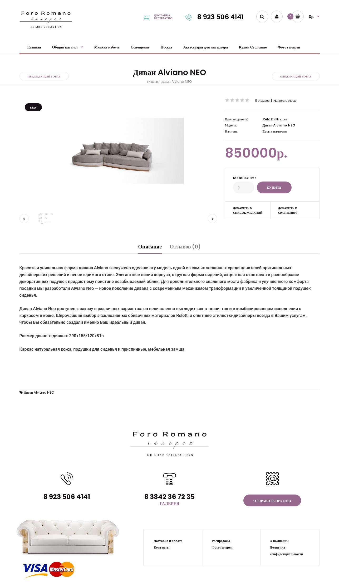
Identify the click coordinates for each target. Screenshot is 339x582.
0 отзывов (262, 100)
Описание (150, 246)
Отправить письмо (272, 500)
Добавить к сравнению (287, 210)
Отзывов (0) (185, 246)
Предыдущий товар (44, 76)
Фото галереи (222, 547)
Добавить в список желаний (247, 210)
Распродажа (221, 540)
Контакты (162, 547)
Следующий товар (296, 76)
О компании (279, 540)
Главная (153, 81)
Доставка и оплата (168, 540)
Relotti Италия (275, 119)
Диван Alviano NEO (176, 81)
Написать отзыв (284, 100)
